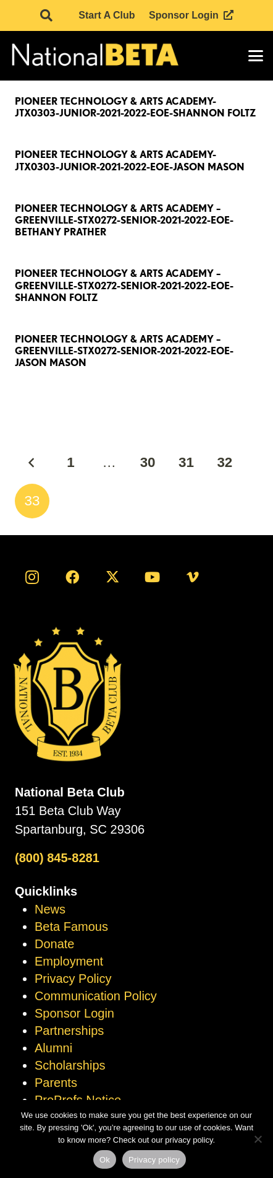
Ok (104, 1159)
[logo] (94, 55)
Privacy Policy (73, 978)
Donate (55, 944)
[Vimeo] (192, 577)
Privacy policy (154, 1159)
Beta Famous (71, 926)
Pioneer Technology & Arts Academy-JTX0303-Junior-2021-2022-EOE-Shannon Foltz (135, 107)
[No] (257, 1139)
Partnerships (69, 1030)
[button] (46, 15)
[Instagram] (32, 577)
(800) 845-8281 (57, 858)
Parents (56, 1082)
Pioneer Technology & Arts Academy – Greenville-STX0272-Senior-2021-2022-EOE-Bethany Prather (124, 220)
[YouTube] (152, 577)
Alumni (53, 1048)
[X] (112, 577)
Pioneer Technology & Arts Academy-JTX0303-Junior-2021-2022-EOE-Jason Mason (130, 160)
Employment (69, 961)
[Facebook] (72, 577)
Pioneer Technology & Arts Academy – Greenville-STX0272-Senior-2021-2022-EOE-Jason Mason (124, 351)
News (50, 909)
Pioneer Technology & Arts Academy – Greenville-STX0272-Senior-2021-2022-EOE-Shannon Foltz (124, 285)
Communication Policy (96, 996)
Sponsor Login (74, 1013)
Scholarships (70, 1065)
